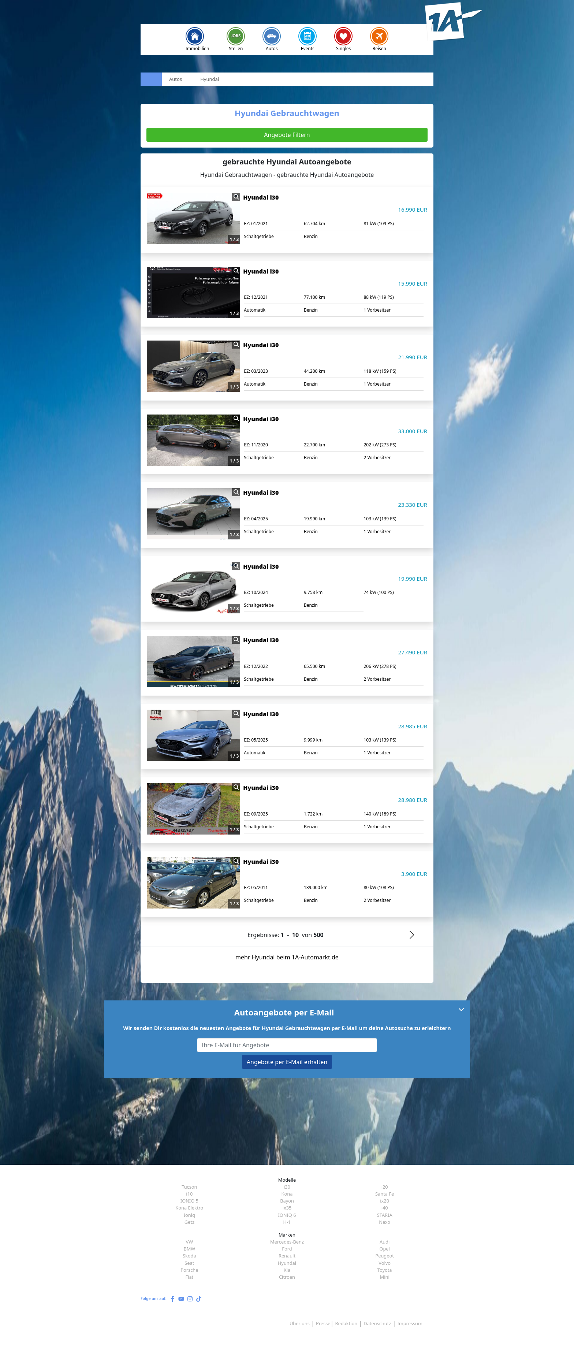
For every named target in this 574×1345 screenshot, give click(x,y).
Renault (287, 1255)
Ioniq (189, 1215)
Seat (189, 1263)
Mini (385, 1277)
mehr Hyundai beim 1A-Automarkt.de (287, 957)
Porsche (189, 1270)
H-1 (287, 1222)
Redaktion (346, 1323)
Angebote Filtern (287, 135)
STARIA (384, 1215)
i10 (189, 1193)
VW (189, 1241)
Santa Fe (384, 1193)
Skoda (189, 1255)
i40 (384, 1207)
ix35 (287, 1207)
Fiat (189, 1277)
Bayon (287, 1200)
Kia (287, 1270)
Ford (287, 1248)
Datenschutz (377, 1323)
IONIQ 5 (189, 1200)
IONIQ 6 (287, 1215)
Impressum (409, 1323)
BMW (189, 1248)
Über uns (300, 1323)
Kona (287, 1193)
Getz (189, 1222)
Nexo (384, 1222)
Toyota (384, 1270)
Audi (385, 1241)
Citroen (287, 1277)
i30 (287, 1187)
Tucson (189, 1187)
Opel (384, 1248)
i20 (384, 1187)
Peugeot (384, 1255)
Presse (323, 1323)
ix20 (384, 1200)
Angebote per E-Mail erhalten (287, 1062)
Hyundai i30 (261, 197)
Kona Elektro (189, 1207)
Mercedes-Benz (287, 1241)
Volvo (385, 1263)
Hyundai (287, 1263)
